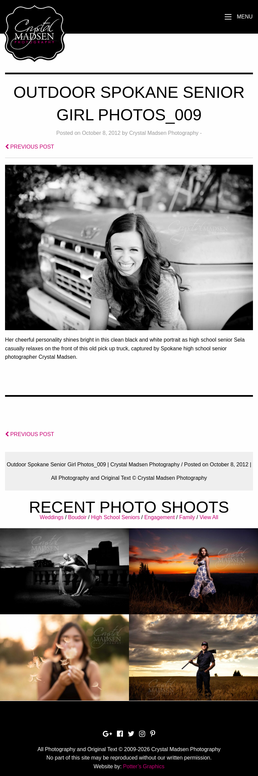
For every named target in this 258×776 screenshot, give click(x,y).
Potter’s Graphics (143, 766)
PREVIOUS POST (29, 147)
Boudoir (77, 517)
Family (187, 517)
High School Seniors (115, 517)
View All (209, 517)
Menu (245, 17)
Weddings (51, 517)
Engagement (159, 517)
